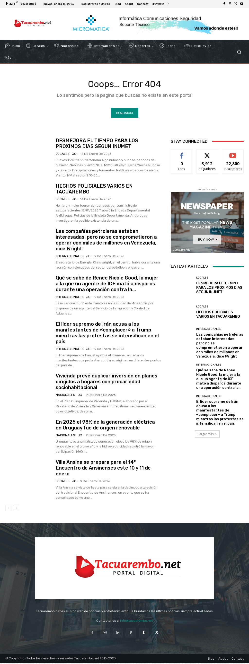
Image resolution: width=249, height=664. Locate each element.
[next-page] (16, 509)
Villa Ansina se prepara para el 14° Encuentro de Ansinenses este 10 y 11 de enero (103, 469)
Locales (63, 154)
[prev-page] (8, 509)
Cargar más (207, 435)
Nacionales (65, 395)
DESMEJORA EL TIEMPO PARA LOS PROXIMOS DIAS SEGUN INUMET (97, 144)
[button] (239, 52)
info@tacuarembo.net (136, 622)
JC (74, 155)
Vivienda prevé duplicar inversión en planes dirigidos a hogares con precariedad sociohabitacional (106, 382)
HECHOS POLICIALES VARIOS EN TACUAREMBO (218, 315)
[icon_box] (160, 4)
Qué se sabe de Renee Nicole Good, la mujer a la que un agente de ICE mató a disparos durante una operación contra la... (107, 284)
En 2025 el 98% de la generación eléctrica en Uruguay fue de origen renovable (105, 425)
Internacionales (70, 256)
